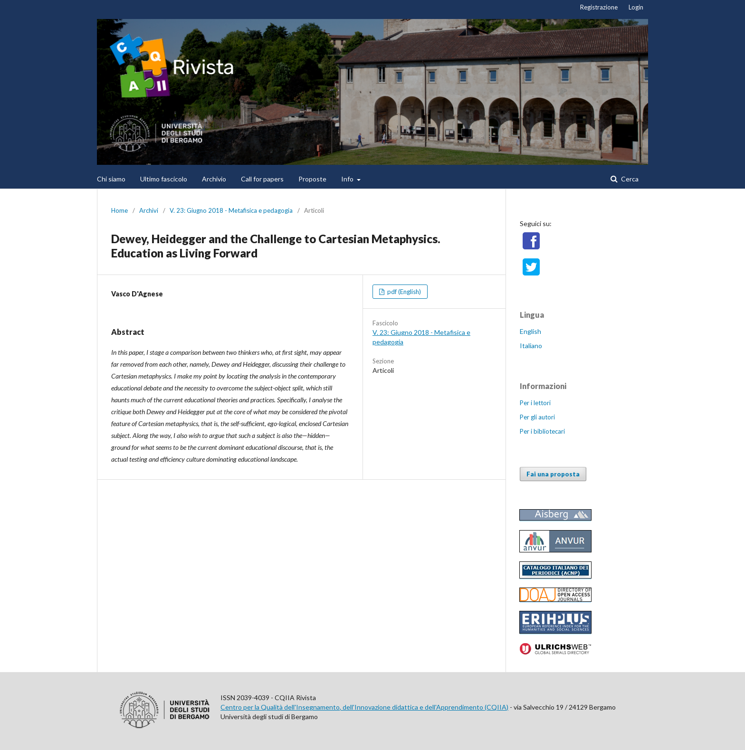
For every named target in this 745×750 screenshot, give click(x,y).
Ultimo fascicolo (163, 179)
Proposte (312, 179)
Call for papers (262, 179)
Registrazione (599, 7)
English (530, 331)
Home (119, 210)
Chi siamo (111, 179)
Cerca (629, 179)
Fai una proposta (553, 474)
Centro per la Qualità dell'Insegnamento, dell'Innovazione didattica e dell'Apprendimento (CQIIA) (364, 707)
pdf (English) (403, 291)
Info (348, 179)
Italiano (531, 346)
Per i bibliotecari (542, 431)
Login (636, 7)
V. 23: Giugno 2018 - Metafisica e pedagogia (231, 210)
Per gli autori (537, 417)
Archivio (214, 179)
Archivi (148, 210)
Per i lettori (535, 403)
